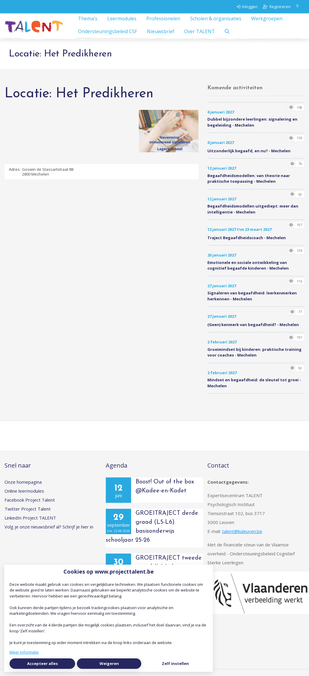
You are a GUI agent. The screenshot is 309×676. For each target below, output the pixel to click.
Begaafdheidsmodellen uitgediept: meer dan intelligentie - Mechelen (252, 215)
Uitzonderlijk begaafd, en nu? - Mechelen (249, 157)
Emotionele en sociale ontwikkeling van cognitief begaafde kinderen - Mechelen (248, 272)
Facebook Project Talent (29, 506)
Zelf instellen (175, 663)
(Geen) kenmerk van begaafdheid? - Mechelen (253, 331)
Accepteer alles (42, 663)
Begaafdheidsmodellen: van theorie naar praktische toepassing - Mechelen (248, 185)
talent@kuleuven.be (242, 538)
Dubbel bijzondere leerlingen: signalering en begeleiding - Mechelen (252, 128)
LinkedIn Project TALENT (30, 524)
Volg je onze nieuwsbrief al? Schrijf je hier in (48, 533)
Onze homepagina (23, 488)
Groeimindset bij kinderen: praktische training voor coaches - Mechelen (254, 359)
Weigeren (109, 663)
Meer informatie (24, 652)
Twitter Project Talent (27, 515)
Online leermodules (24, 497)
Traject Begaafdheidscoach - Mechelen (246, 244)
